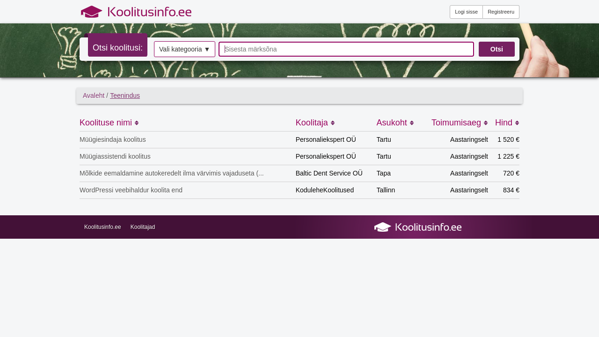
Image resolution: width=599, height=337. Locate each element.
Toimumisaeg (459, 122)
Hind (507, 122)
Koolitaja (315, 122)
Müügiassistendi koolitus (115, 156)
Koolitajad (143, 227)
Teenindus (125, 95)
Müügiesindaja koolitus (113, 139)
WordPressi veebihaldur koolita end (131, 190)
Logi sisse (466, 12)
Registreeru (501, 12)
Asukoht (395, 122)
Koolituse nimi (109, 122)
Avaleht (93, 95)
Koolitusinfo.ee (102, 227)
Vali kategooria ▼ (184, 49)
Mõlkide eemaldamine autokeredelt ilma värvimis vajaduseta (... (172, 173)
